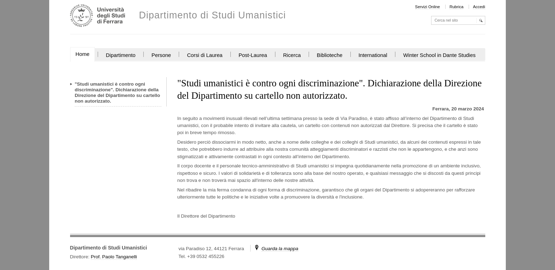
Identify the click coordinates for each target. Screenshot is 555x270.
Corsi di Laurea (204, 55)
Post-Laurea (253, 55)
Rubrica (456, 7)
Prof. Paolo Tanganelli (114, 256)
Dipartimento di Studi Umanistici (212, 15)
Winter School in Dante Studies (439, 55)
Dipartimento (121, 55)
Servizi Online (427, 7)
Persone (161, 55)
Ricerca (292, 55)
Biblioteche (329, 55)
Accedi (479, 7)
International (373, 55)
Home (82, 54)
